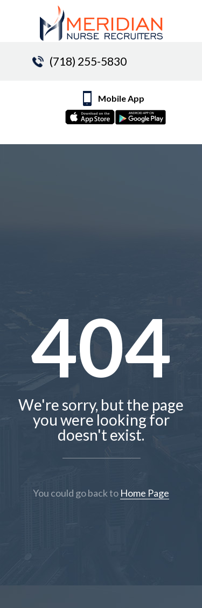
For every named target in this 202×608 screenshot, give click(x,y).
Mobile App (123, 110)
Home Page (144, 493)
